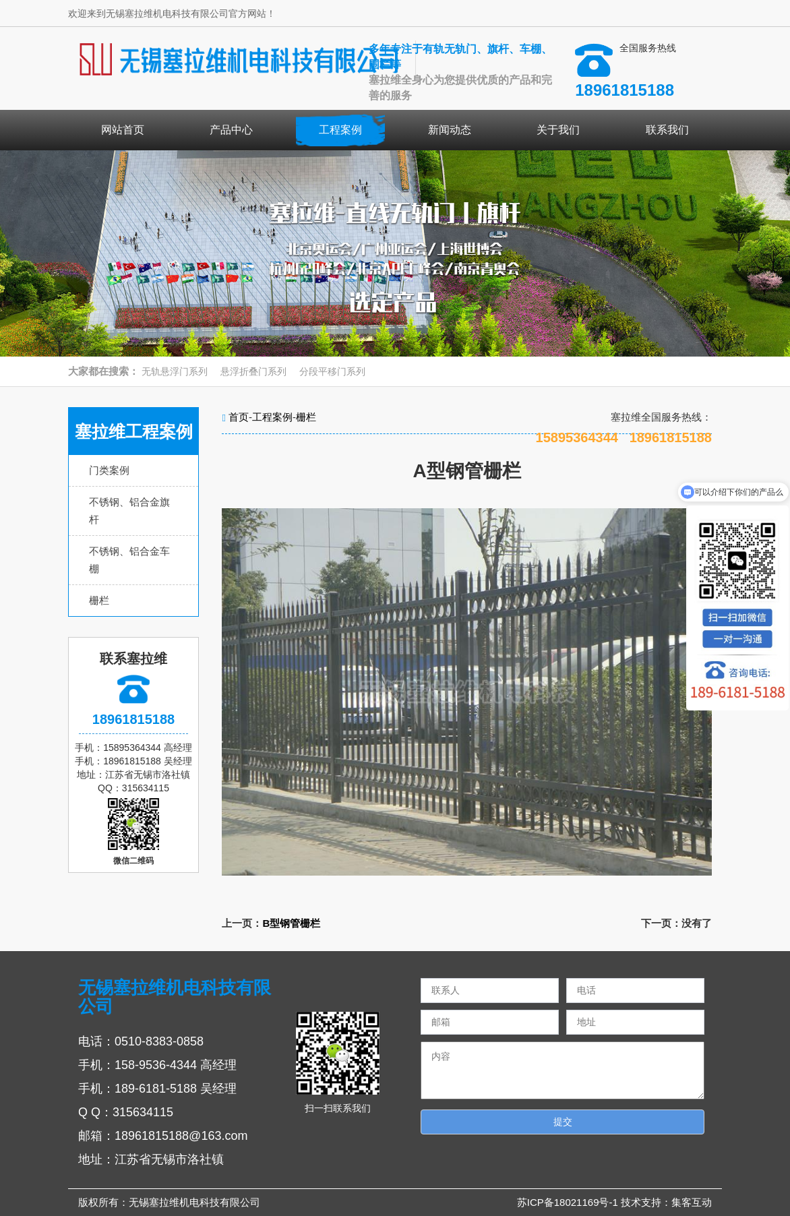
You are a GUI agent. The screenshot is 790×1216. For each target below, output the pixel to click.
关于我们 (558, 129)
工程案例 (340, 129)
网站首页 (122, 129)
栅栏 (99, 600)
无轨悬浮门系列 (175, 371)
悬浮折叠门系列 (253, 371)
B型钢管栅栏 (291, 923)
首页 (239, 417)
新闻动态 (449, 129)
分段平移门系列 (332, 371)
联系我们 (667, 129)
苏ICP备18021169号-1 (569, 1202)
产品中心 (231, 129)
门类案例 (109, 470)
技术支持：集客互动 (666, 1202)
